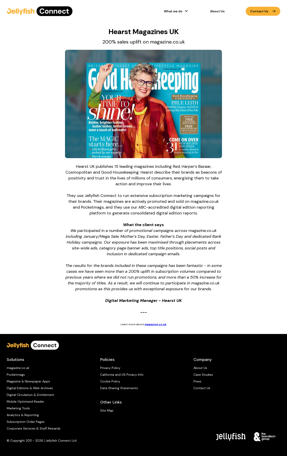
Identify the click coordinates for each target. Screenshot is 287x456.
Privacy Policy (110, 368)
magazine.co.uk (155, 324)
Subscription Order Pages (26, 422)
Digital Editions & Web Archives (30, 388)
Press (197, 381)
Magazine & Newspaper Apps (28, 381)
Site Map (106, 410)
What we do (173, 11)
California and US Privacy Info (122, 375)
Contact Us (263, 11)
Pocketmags (16, 375)
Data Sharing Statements (119, 388)
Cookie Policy (110, 381)
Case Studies (203, 375)
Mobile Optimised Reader (25, 401)
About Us (217, 11)
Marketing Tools (18, 408)
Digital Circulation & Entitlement (30, 395)
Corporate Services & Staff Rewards (34, 428)
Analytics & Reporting (23, 415)
